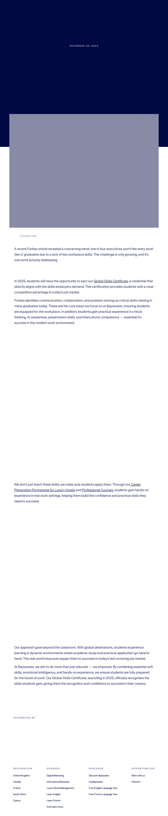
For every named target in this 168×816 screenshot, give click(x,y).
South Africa (19, 794)
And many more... (55, 807)
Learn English (54, 794)
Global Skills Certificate (111, 281)
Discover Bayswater (99, 776)
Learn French (54, 801)
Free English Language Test (103, 788)
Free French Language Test (103, 794)
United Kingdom (21, 776)
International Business (58, 782)
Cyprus (17, 801)
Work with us (138, 776)
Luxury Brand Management (60, 788)
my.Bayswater (96, 782)
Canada (17, 782)
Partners (136, 782)
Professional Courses (97, 490)
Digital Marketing (55, 776)
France (17, 788)
